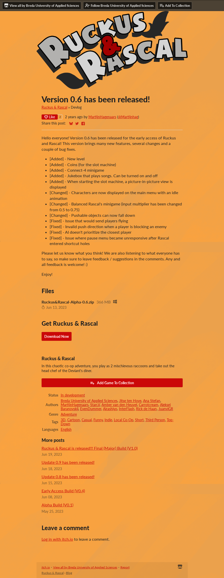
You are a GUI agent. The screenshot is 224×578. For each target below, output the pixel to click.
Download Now (56, 336)
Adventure (69, 414)
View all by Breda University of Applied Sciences (85, 567)
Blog (69, 573)
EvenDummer (90, 409)
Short (139, 420)
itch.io (46, 567)
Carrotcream (148, 405)
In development (73, 395)
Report (125, 567)
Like (49, 117)
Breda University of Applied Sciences (89, 401)
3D (63, 420)
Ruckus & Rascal (54, 107)
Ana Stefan (151, 401)
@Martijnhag (128, 117)
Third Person (155, 420)
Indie (108, 420)
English (66, 430)
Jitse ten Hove (130, 401)
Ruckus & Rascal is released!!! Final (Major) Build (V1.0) (90, 448)
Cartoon (73, 420)
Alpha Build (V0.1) (57, 504)
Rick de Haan (146, 409)
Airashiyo (110, 409)
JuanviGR (165, 409)
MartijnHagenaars (102, 117)
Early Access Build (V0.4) (63, 490)
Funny (98, 420)
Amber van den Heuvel (119, 405)
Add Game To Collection (112, 383)
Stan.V (95, 405)
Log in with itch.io (57, 539)
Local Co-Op (123, 420)
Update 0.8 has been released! (68, 476)
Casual (87, 420)
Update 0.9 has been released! (68, 462)
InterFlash (126, 409)
